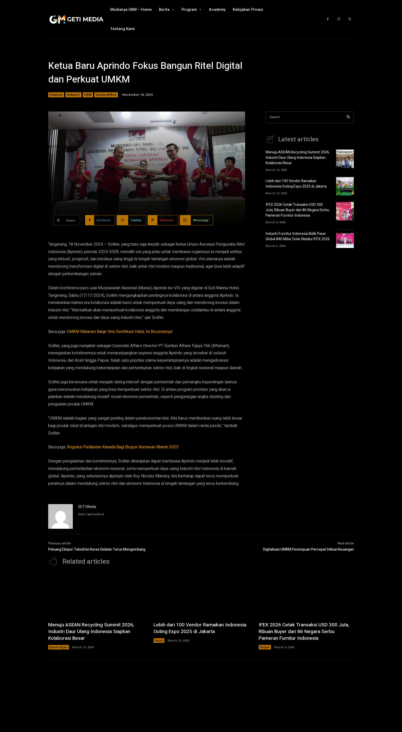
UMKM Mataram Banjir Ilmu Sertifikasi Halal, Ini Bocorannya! (120, 332)
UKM (88, 94)
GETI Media (87, 506)
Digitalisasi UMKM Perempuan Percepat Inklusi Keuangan (308, 549)
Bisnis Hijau (58, 647)
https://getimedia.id (91, 514)
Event (159, 640)
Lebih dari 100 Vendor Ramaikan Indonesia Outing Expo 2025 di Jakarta (296, 183)
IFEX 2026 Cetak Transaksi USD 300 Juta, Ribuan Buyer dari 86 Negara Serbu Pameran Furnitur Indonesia (297, 210)
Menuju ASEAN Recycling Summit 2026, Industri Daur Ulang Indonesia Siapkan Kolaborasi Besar (298, 158)
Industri (73, 94)
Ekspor (265, 647)
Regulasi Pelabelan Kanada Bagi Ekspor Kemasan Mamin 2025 (122, 447)
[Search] (348, 117)
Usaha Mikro (106, 94)
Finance (56, 94)
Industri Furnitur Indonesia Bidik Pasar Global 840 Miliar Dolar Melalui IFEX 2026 (298, 236)
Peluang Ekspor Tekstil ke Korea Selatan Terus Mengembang (96, 549)
